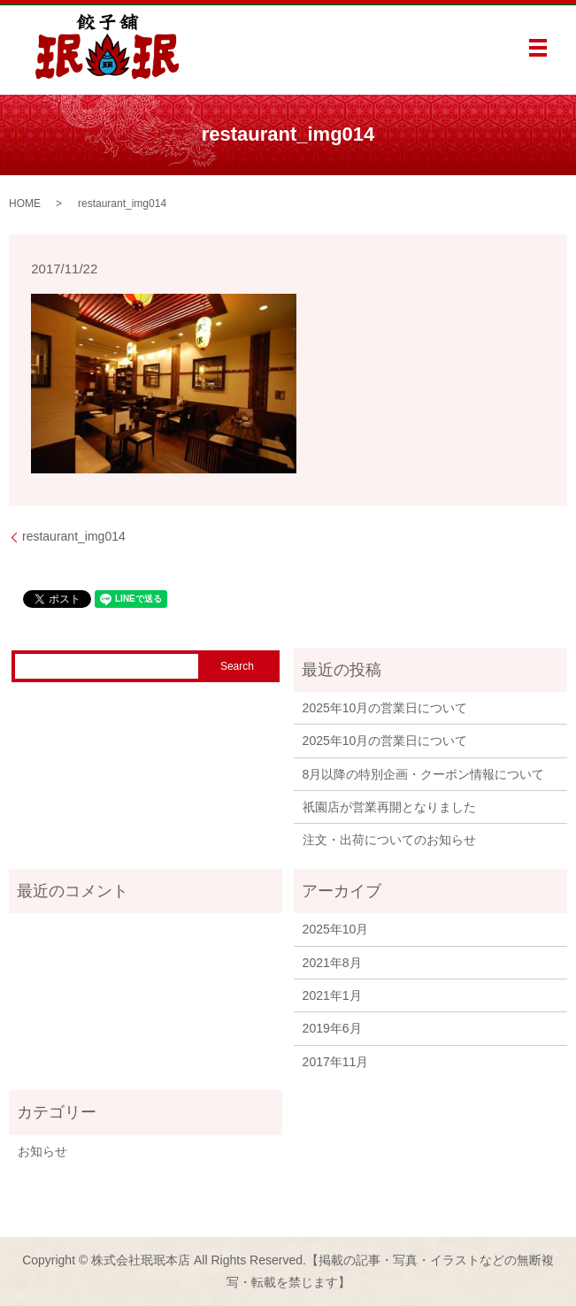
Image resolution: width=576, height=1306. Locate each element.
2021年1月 (332, 995)
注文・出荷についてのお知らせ (389, 840)
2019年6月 (332, 1028)
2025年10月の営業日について (385, 708)
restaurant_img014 (74, 536)
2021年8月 (332, 963)
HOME (25, 203)
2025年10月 (336, 929)
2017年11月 (336, 1062)
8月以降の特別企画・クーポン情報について (424, 774)
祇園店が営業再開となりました (389, 807)
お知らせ (42, 1151)
